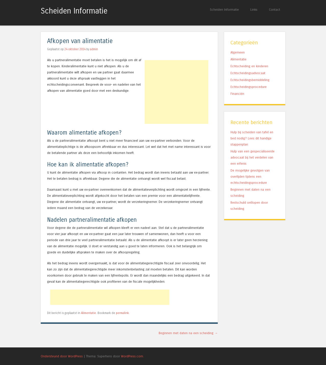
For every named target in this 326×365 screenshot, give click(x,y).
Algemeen (237, 52)
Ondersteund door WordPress (62, 356)
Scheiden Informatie (74, 11)
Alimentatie (88, 313)
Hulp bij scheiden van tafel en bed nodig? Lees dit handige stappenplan (251, 138)
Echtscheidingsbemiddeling (249, 80)
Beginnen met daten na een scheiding (188, 333)
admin (94, 49)
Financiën (237, 94)
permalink (122, 313)
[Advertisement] (176, 92)
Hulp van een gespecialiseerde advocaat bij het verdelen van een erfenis (252, 157)
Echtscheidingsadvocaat (247, 73)
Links (253, 9)
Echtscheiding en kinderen (249, 66)
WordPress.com (132, 356)
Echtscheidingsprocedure (248, 87)
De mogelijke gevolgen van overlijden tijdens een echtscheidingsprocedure (250, 176)
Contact (274, 9)
